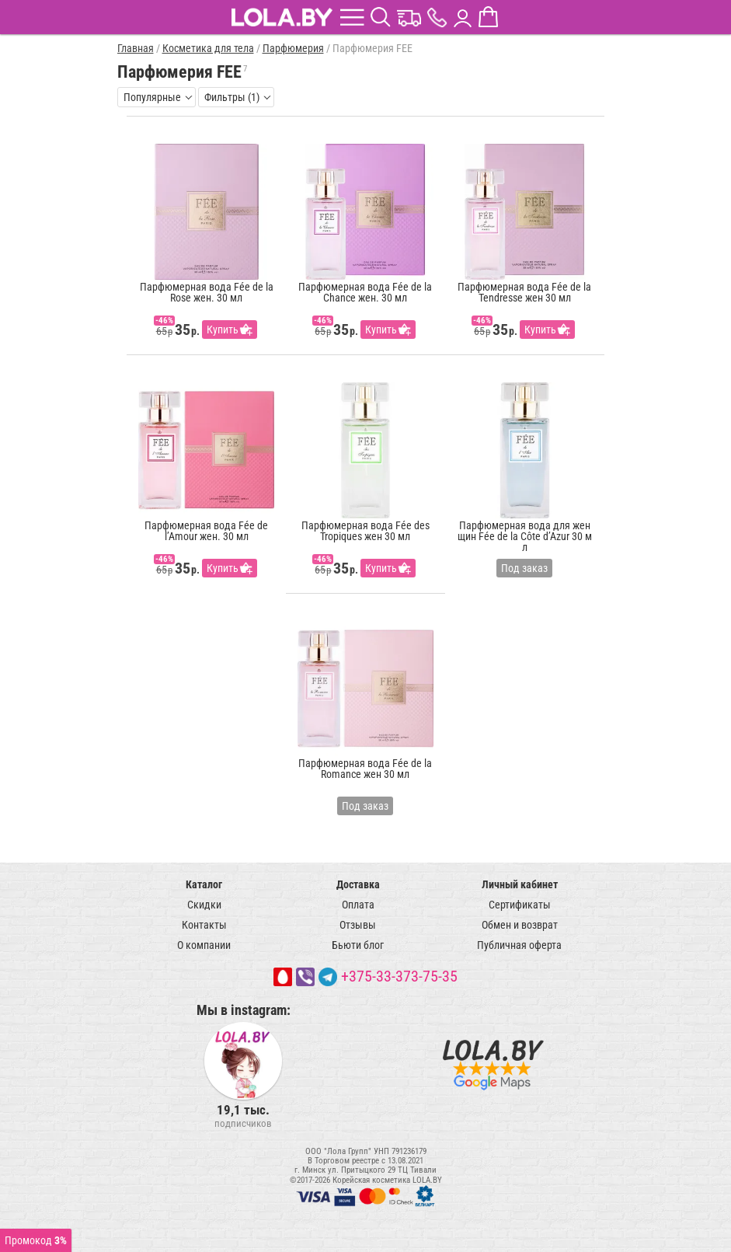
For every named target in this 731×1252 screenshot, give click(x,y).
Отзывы (357, 925)
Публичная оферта (519, 945)
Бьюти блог (358, 945)
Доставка (358, 884)
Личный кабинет (520, 884)
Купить (222, 329)
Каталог (204, 884)
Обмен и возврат (520, 925)
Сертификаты (520, 904)
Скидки (204, 904)
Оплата (358, 904)
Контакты (204, 925)
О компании (204, 945)
